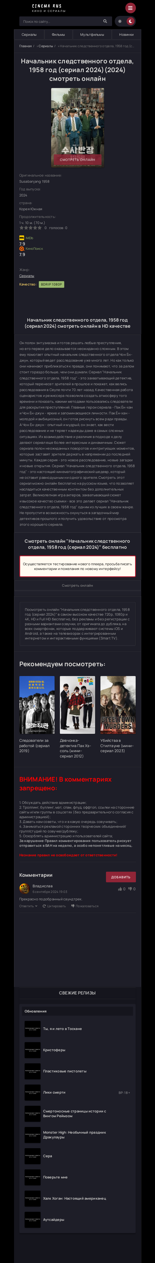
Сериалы (29, 34)
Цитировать (54, 906)
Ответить (28, 906)
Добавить (121, 877)
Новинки (126, 34)
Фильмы (58, 34)
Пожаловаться (85, 906)
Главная (25, 46)
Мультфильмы (92, 34)
